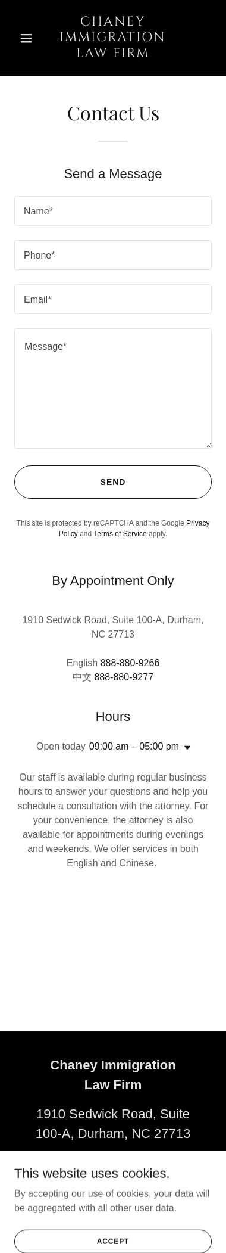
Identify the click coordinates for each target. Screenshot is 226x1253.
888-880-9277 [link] (123, 677)
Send (113, 482)
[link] (113, 54)
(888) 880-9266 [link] (113, 1162)
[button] (29, 38)
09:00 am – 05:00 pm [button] (134, 746)
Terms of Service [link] (119, 534)
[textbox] (113, 211)
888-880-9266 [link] (130, 663)
